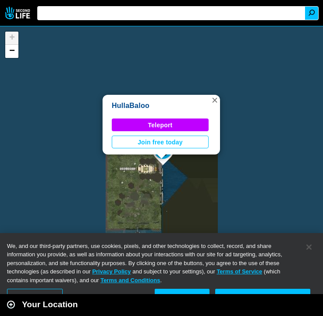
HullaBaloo (130, 105)
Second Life (18, 13)
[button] (214, 100)
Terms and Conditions (130, 280)
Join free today (160, 142)
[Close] (309, 247)
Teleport (160, 125)
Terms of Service (239, 271)
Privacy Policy (111, 271)
